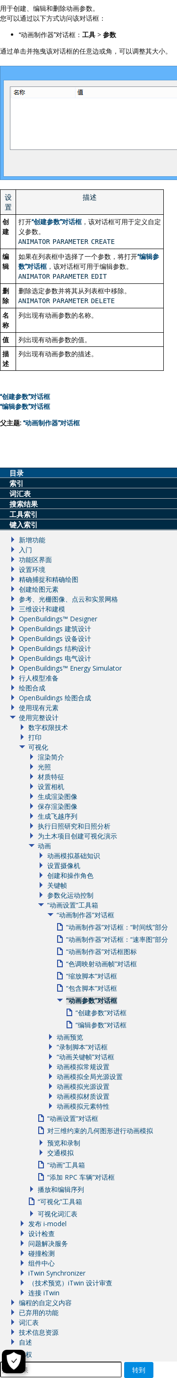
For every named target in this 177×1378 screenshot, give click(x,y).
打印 (35, 737)
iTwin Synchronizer (56, 1272)
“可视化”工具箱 (60, 1201)
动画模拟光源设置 (83, 1086)
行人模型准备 (39, 677)
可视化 (38, 747)
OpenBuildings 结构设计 (55, 648)
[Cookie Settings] (13, 1361)
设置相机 (51, 786)
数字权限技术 (48, 727)
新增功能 (32, 539)
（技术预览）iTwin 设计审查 (70, 1282)
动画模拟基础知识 (73, 855)
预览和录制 (63, 1142)
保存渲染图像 (57, 806)
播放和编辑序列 (61, 1189)
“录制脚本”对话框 (82, 1046)
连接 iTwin (43, 1292)
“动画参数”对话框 (91, 1000)
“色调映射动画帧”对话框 (101, 963)
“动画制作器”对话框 (85, 914)
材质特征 (51, 776)
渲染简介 (51, 756)
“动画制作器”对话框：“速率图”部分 (117, 939)
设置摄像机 (63, 865)
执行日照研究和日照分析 (74, 826)
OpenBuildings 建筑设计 (55, 628)
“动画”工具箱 (66, 1164)
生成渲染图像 (57, 796)
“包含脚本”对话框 (91, 988)
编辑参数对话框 (25, 406)
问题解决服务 (48, 1243)
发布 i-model (47, 1223)
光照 (44, 766)
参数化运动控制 (70, 895)
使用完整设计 (39, 717)
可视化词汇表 (57, 1213)
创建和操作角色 (70, 875)
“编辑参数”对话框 (101, 1024)
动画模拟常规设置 (83, 1066)
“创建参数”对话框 (101, 1012)
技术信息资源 (39, 1332)
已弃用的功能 (39, 1312)
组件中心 (41, 1263)
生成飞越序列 (57, 816)
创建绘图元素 (39, 589)
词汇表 (29, 1322)
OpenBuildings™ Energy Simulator (70, 668)
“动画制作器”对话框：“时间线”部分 (117, 927)
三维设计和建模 (42, 608)
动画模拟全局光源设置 (90, 1076)
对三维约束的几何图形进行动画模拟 (100, 1130)
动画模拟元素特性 (83, 1106)
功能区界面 (35, 559)
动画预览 (70, 1037)
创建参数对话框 (57, 221)
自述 (25, 1342)
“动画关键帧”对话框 (85, 1056)
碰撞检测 (41, 1253)
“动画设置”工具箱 (72, 904)
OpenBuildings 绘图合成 (55, 697)
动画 (44, 845)
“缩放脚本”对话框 (91, 975)
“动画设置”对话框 (72, 1118)
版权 (25, 1354)
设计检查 (41, 1233)
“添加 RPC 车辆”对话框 (81, 1177)
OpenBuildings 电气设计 (55, 658)
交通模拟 (60, 1152)
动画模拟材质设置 (83, 1096)
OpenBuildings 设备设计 (55, 638)
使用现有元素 (39, 707)
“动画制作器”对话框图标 (101, 951)
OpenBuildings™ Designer (58, 618)
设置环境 (32, 569)
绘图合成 (32, 687)
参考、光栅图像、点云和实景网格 (68, 599)
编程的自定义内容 (45, 1302)
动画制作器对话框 (51, 422)
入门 (25, 549)
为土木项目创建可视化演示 (77, 835)
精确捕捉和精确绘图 (48, 579)
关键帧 (57, 885)
